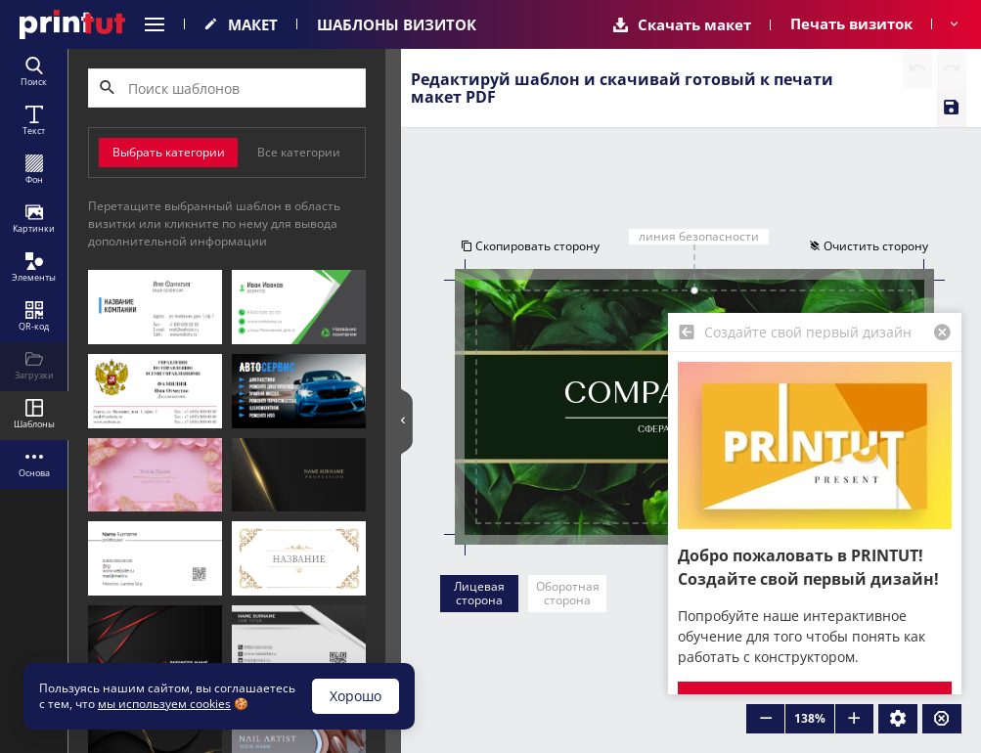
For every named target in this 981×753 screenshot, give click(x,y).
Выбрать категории (168, 152)
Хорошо (355, 696)
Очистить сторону (870, 247)
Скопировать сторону (528, 247)
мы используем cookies (164, 703)
